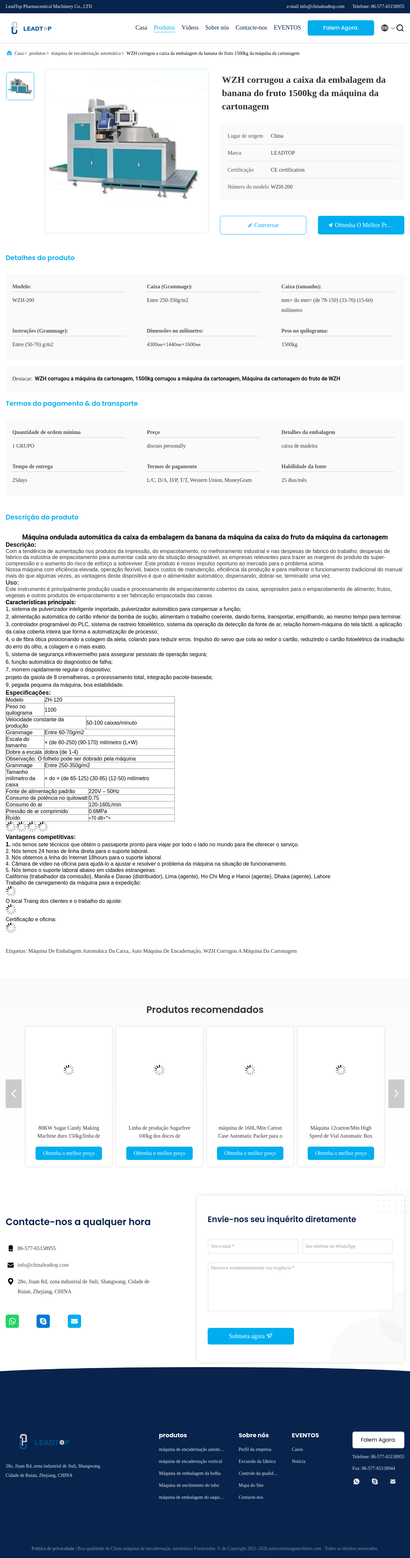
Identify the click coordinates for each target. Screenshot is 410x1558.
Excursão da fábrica (257, 1461)
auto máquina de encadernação (166, 951)
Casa (141, 27)
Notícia (298, 1461)
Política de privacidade (53, 1548)
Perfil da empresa (255, 1449)
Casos (297, 1449)
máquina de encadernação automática (86, 53)
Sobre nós (217, 27)
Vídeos (190, 27)
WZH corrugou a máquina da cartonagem (250, 951)
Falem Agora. (341, 28)
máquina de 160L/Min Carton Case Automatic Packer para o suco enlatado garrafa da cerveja (250, 1136)
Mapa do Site (251, 1485)
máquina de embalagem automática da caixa (78, 951)
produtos (37, 53)
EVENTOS (287, 27)
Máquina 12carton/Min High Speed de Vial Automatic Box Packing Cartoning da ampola (340, 1136)
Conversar (266, 225)
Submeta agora (251, 1336)
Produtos (164, 27)
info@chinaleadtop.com (43, 1265)
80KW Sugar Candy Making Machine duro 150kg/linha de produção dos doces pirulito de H (69, 1136)
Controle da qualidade (258, 1474)
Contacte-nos (251, 27)
